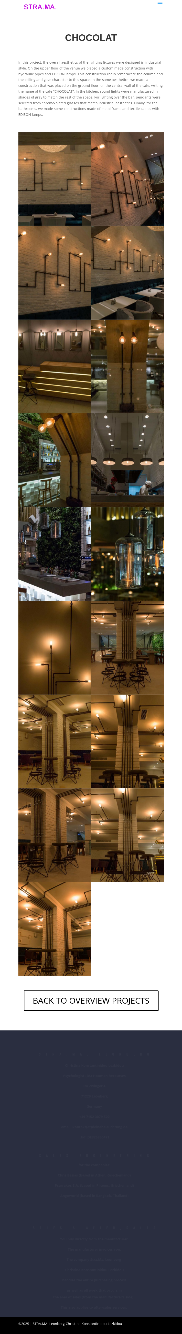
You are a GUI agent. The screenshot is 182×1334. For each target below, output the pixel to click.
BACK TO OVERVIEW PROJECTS (91, 1000)
